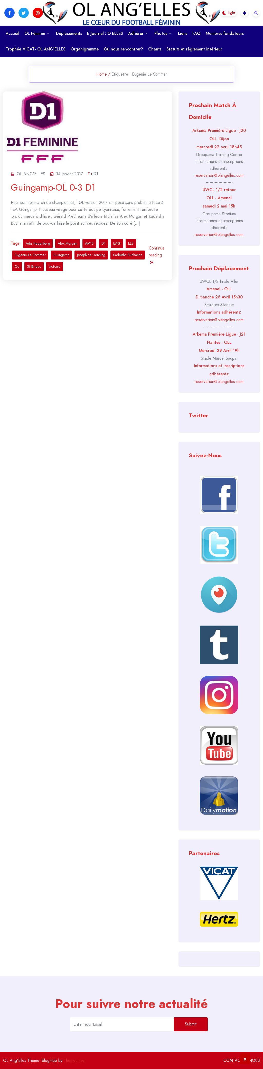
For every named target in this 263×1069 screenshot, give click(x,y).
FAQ (196, 33)
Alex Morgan (67, 243)
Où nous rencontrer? (123, 49)
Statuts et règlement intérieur (194, 49)
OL (17, 266)
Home (101, 74)
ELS (131, 243)
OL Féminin (34, 33)
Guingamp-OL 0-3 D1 (53, 187)
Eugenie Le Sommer (30, 254)
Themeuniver (75, 1060)
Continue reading (157, 254)
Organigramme (85, 49)
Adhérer (136, 33)
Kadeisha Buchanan (127, 254)
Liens (182, 33)
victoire (54, 266)
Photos (160, 33)
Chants (154, 49)
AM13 (89, 243)
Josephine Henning (91, 254)
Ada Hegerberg (38, 243)
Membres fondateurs (225, 33)
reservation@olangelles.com (219, 175)
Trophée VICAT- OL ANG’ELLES (35, 49)
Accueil (12, 33)
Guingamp (61, 254)
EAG (116, 243)
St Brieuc (34, 266)
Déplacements (69, 33)
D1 (95, 174)
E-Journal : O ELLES (105, 33)
